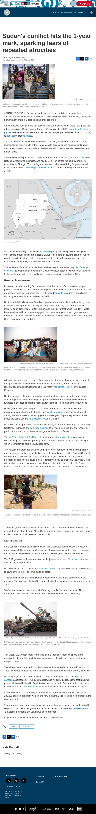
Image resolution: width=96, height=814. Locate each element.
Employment (41, 776)
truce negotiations (33, 686)
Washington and (55, 412)
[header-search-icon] (73, 3)
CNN (31, 437)
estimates (27, 136)
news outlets (63, 437)
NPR (14, 726)
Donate (86, 3)
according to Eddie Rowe (37, 167)
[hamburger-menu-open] (6, 3)
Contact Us (40, 782)
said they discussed (40, 428)
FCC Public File (61, 776)
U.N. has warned (74, 559)
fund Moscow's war (38, 419)
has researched (44, 568)
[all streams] (92, 12)
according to (76, 157)
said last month (80, 708)
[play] (7, 12)
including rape (46, 251)
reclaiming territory (62, 387)
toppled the (60, 293)
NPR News (27, 726)
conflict (10, 136)
